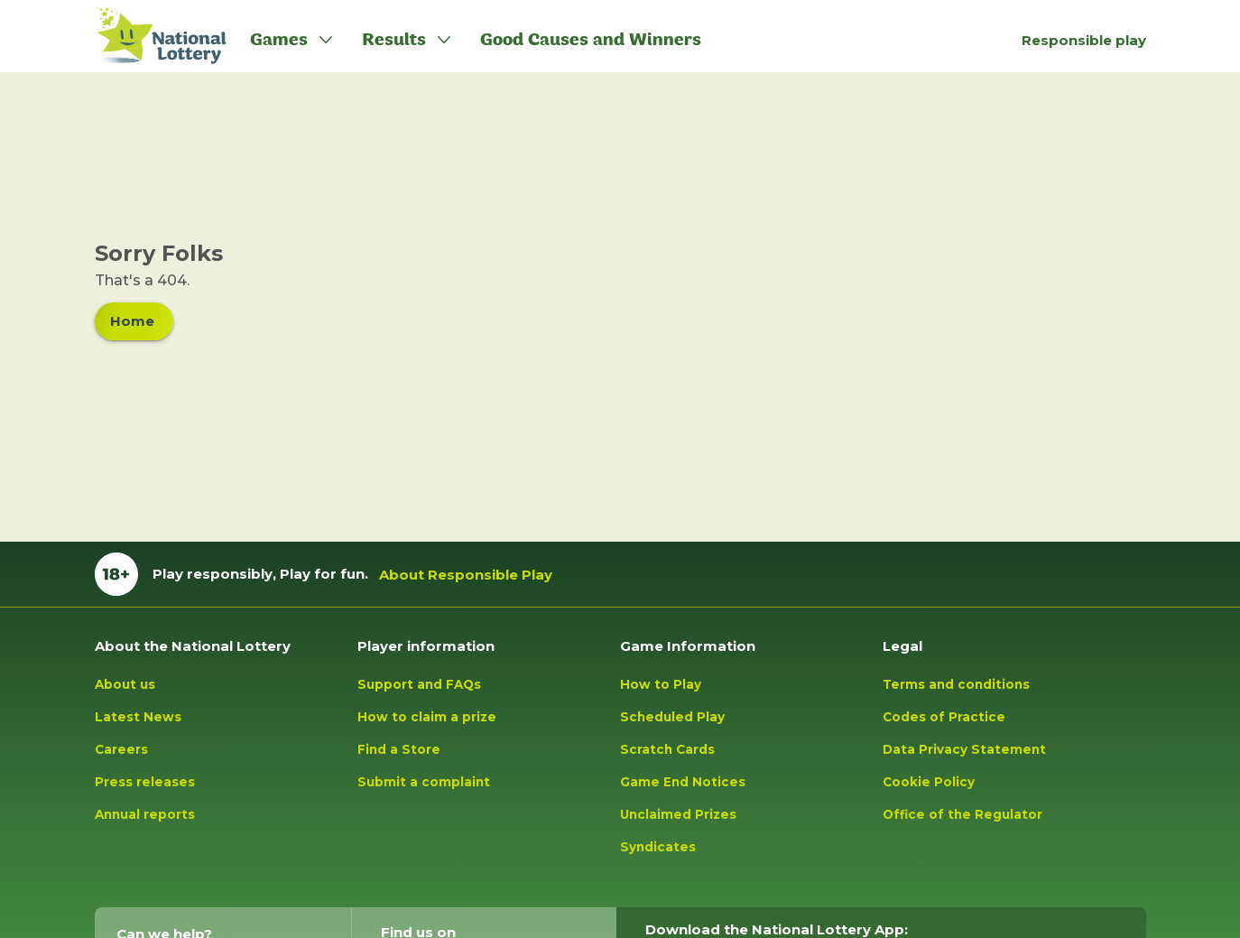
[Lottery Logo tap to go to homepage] (151, 36)
